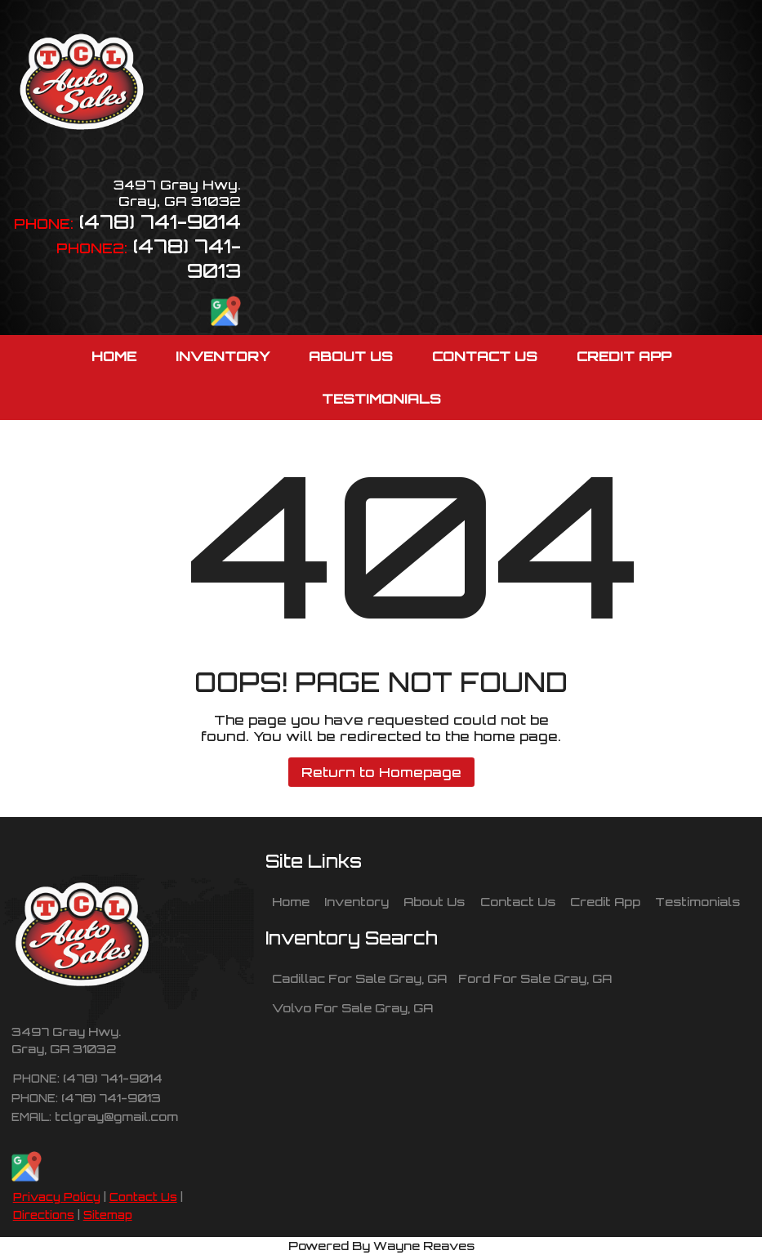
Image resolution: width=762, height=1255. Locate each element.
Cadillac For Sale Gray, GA (359, 978)
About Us (434, 901)
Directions (43, 1215)
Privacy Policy (56, 1197)
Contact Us (143, 1197)
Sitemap (107, 1215)
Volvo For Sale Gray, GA (352, 1007)
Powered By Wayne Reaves (381, 1245)
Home (291, 901)
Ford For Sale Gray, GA (535, 978)
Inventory (356, 901)
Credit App (605, 901)
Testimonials (697, 901)
